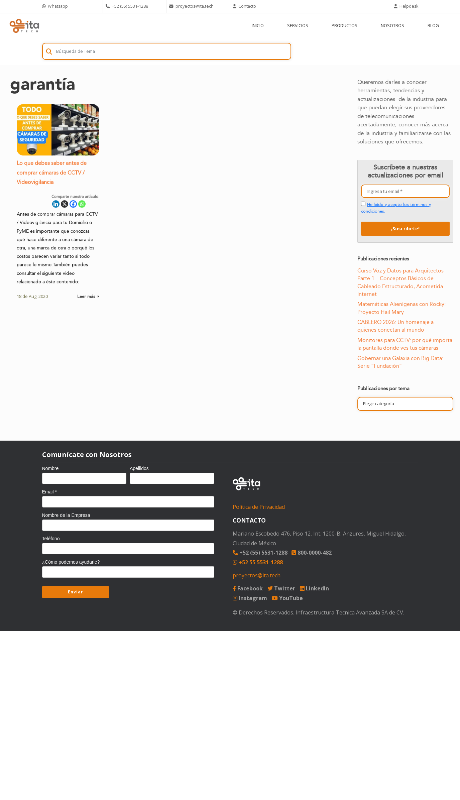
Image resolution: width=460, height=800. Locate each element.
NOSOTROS (392, 25)
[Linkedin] (56, 206)
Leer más (88, 299)
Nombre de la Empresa (66, 515)
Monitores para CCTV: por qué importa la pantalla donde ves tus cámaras (404, 344)
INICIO (258, 25)
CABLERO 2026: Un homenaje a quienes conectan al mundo (395, 326)
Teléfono (51, 538)
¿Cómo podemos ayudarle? (71, 562)
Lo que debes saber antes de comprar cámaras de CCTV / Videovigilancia (52, 175)
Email (49, 491)
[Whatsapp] (82, 206)
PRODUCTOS (344, 25)
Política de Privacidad (259, 506)
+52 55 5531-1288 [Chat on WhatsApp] (258, 562)
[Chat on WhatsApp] (71, 6)
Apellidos (139, 468)
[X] (64, 206)
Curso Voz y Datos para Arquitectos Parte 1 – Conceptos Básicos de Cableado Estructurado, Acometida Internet (400, 282)
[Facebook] (73, 206)
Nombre (50, 468)
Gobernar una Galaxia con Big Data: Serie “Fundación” (400, 362)
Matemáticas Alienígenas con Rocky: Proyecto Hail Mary (401, 308)
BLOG (433, 25)
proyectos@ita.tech (256, 575)
